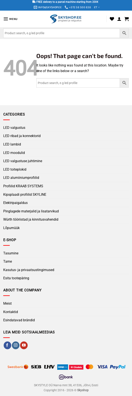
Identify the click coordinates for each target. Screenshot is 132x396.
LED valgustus (14, 128)
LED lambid (12, 144)
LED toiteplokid (14, 170)
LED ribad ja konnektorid (22, 136)
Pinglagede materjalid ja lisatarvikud (31, 211)
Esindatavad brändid (19, 320)
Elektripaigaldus (15, 203)
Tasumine (10, 253)
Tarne (7, 262)
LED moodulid (14, 153)
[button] (10, 19)
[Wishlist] (112, 19)
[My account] (119, 19)
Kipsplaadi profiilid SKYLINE (24, 194)
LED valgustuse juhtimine (22, 161)
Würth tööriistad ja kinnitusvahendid (30, 220)
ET (98, 7)
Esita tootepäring (16, 278)
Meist (7, 304)
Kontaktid (10, 312)
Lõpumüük (11, 228)
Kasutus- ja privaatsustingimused (28, 270)
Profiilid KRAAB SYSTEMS (23, 186)
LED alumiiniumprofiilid (21, 178)
